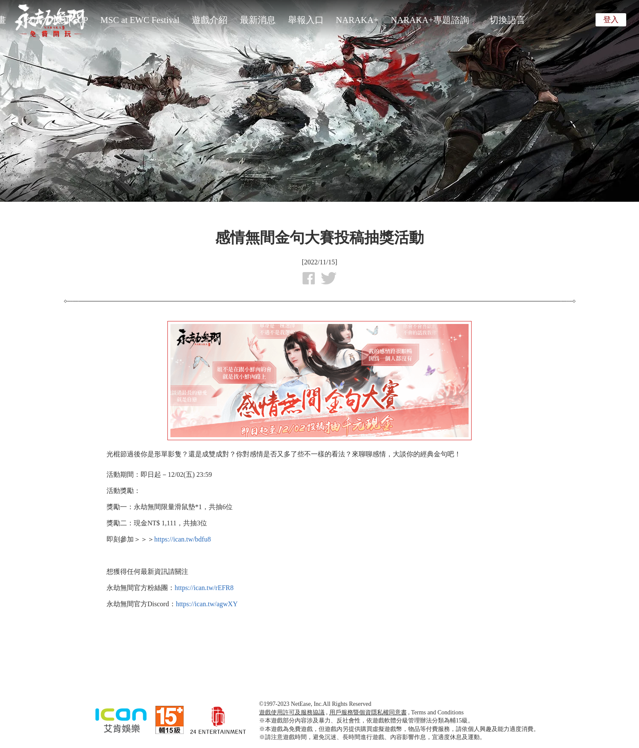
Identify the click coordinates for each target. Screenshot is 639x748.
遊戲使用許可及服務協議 (292, 712)
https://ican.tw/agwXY (207, 604)
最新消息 (258, 20)
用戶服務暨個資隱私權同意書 (368, 712)
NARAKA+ (357, 20)
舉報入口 (306, 20)
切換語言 (507, 20)
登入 (611, 19)
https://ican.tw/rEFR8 (204, 587)
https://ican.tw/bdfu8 (182, 539)
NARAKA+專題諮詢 (430, 20)
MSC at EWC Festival (140, 20)
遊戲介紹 (209, 20)
